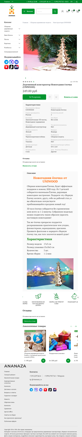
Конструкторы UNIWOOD (62, 22)
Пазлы (6, 39)
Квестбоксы (8, 35)
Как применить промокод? (13, 415)
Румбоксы (7, 48)
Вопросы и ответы (10, 390)
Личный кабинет (9, 372)
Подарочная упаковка (57, 351)
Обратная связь (9, 400)
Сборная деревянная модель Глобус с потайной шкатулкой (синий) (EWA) (36, 353)
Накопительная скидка (11, 375)
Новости (7, 397)
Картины (7, 43)
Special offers (8, 409)
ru (77, 2)
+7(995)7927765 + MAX (61, 2)
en (71, 2)
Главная (7, 2)
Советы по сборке (10, 412)
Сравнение (7, 406)
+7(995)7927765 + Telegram (54, 373)
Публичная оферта (10, 419)
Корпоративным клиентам (9, 379)
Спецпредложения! (11, 52)
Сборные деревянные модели (40, 22)
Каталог (28, 11)
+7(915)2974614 (35, 373)
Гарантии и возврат (10, 393)
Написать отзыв (29, 321)
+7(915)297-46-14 (44, 2)
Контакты (7, 384)
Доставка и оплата (10, 387)
